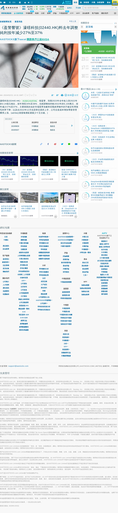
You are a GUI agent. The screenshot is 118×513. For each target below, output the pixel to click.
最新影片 (104, 241)
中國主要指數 (24, 243)
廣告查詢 (6, 288)
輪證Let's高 (104, 275)
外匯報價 (85, 240)
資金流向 (44, 288)
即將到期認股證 (66, 298)
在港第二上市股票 (24, 274)
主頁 (5, 237)
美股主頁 (66, 334)
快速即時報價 (44, 237)
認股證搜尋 (66, 292)
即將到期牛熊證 (66, 321)
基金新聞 (85, 269)
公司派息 (24, 290)
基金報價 (85, 266)
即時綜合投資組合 (44, 310)
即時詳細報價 (44, 240)
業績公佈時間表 (23, 299)
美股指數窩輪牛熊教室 (104, 277)
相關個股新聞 (6, 153)
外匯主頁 (85, 237)
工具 (85, 275)
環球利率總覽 (24, 330)
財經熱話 (104, 269)
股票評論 (66, 259)
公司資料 (44, 303)
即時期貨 (24, 246)
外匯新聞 (85, 243)
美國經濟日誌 (66, 353)
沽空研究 (24, 287)
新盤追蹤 (104, 291)
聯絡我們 (6, 272)
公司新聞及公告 (44, 297)
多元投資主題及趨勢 (104, 261)
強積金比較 (85, 291)
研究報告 (66, 272)
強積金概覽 (85, 285)
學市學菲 (104, 255)
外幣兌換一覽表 (85, 252)
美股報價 (66, 337)
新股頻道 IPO (24, 306)
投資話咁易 (104, 263)
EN (14, 2)
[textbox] (100, 8)
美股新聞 (66, 349)
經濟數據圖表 (24, 327)
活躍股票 (24, 249)
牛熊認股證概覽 (66, 282)
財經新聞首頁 (6, 22)
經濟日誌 (24, 321)
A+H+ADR (24, 318)
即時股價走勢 (44, 275)
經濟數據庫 (24, 324)
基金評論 (66, 266)
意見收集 (6, 268)
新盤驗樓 (104, 288)
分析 (66, 343)
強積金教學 (85, 295)
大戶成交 (44, 284)
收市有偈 (104, 250)
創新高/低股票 (24, 252)
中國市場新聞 (66, 246)
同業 (44, 291)
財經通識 (104, 283)
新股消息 (18, 22)
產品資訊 (6, 246)
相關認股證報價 (44, 252)
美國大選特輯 (104, 266)
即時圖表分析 (44, 243)
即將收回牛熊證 (66, 318)
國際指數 (24, 240)
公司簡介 (6, 282)
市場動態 (66, 340)
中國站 (6, 240)
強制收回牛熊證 (66, 324)
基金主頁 (85, 262)
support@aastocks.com (18, 366)
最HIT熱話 (91, 89)
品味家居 (104, 286)
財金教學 (6, 249)
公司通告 (24, 284)
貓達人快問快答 (104, 247)
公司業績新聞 (24, 293)
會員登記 (6, 259)
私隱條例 (6, 294)
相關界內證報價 (44, 259)
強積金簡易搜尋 (85, 288)
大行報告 (24, 296)
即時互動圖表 (44, 246)
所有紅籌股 (24, 268)
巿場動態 (85, 249)
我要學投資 (104, 280)
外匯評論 (66, 269)
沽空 (44, 278)
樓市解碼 (104, 294)
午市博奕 (104, 252)
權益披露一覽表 (23, 309)
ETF (24, 281)
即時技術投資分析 (44, 306)
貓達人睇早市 (104, 244)
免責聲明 (6, 291)
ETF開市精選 (104, 258)
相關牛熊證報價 (44, 256)
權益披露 (44, 294)
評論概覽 (66, 256)
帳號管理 (6, 262)
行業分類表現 (24, 259)
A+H (23, 312)
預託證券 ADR (24, 315)
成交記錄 (44, 281)
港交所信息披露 (66, 243)
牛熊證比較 (66, 311)
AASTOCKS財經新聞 (66, 237)
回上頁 (72, 21)
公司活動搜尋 (24, 302)
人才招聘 (6, 285)
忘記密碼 (6, 265)
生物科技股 (24, 278)
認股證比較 (66, 295)
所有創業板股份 (23, 271)
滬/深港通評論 (66, 262)
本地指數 (24, 237)
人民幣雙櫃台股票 (24, 256)
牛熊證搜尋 (66, 308)
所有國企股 (24, 265)
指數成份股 (24, 262)
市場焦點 (104, 272)
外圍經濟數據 (66, 356)
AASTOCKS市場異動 (44, 300)
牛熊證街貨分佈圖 (66, 315)
